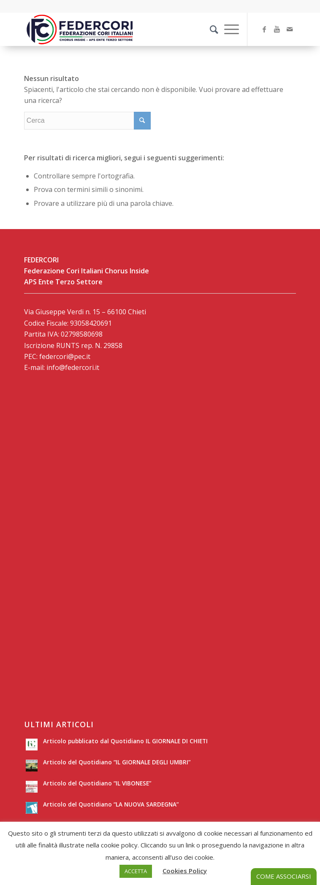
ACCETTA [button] (136, 871)
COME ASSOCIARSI (283, 876)
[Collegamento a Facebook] (264, 29)
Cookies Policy (185, 870)
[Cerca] (209, 29)
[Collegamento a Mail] (289, 29)
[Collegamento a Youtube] (277, 29)
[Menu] (227, 29)
